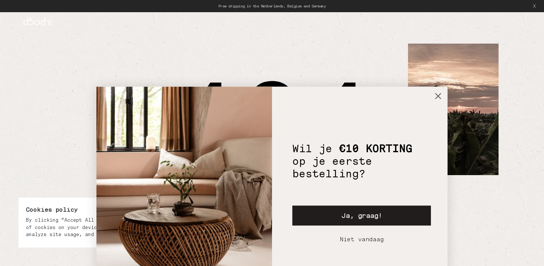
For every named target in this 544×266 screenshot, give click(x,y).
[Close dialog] (438, 171)
